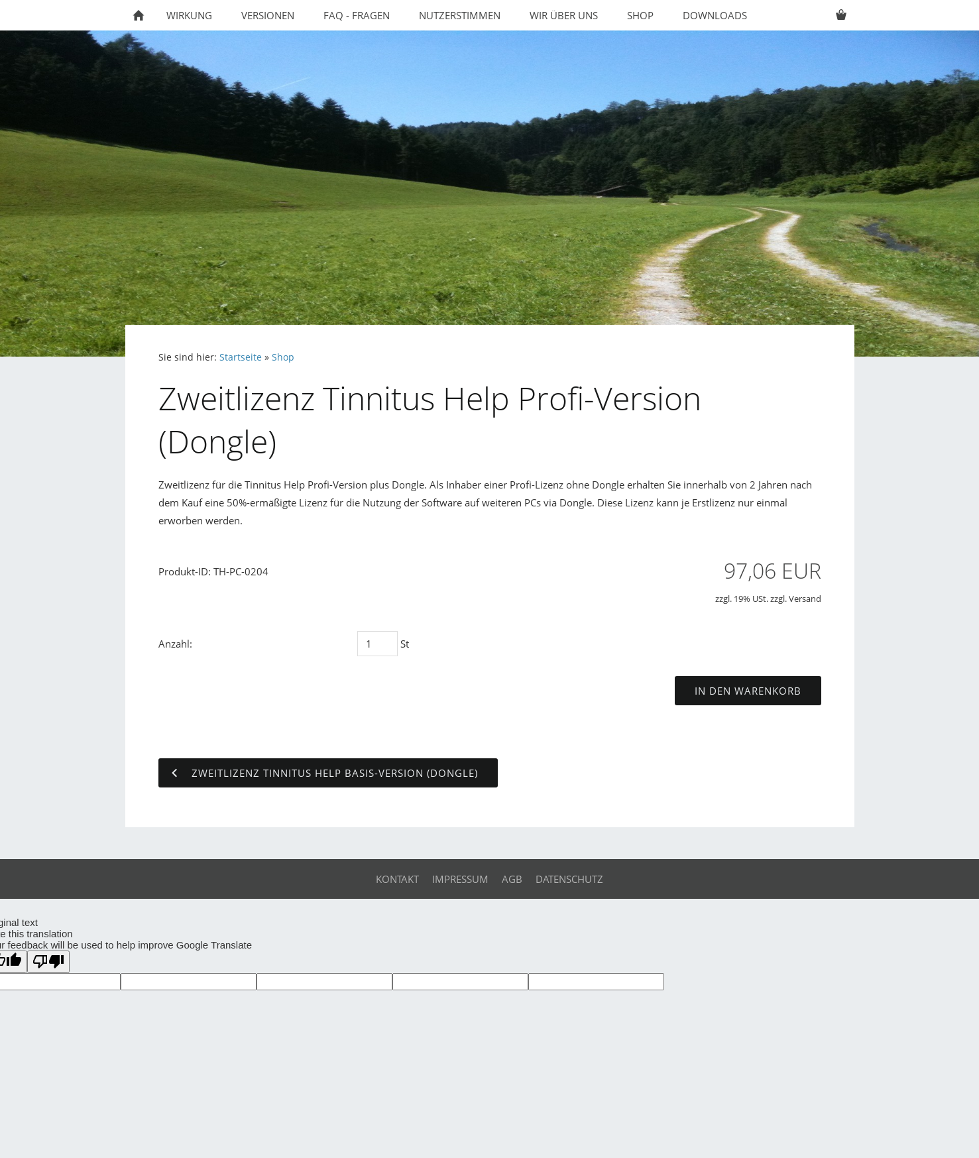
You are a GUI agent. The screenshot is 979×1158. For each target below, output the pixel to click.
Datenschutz (569, 879)
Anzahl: (175, 643)
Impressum (460, 879)
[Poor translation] (48, 962)
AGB (512, 879)
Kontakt (397, 879)
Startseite (240, 357)
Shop (283, 357)
